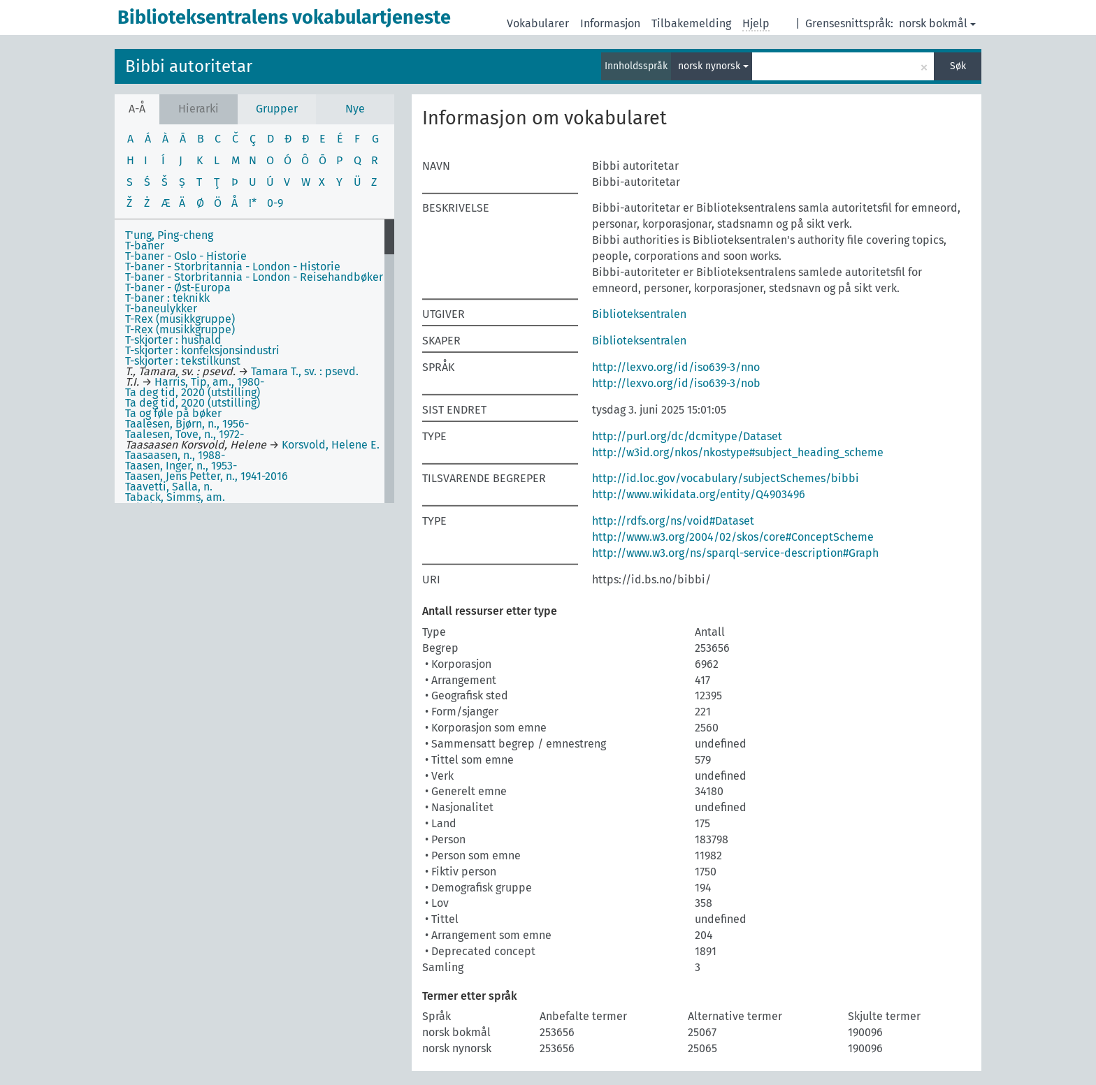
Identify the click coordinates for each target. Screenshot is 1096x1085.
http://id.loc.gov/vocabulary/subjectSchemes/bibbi (725, 478)
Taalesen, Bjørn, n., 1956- (187, 423)
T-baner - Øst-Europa (178, 287)
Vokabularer (538, 23)
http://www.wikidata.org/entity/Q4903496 (698, 494)
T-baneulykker (161, 308)
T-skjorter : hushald (173, 340)
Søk (958, 66)
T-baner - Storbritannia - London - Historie (232, 266)
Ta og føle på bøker (173, 413)
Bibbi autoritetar (188, 66)
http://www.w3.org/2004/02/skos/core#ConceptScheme (733, 537)
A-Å (137, 108)
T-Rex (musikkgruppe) (180, 319)
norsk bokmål (937, 23)
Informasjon (610, 23)
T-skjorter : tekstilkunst (182, 360)
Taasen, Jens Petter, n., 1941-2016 (206, 476)
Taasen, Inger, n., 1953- (181, 465)
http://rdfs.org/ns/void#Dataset (673, 520)
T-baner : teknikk (167, 298)
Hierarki (198, 108)
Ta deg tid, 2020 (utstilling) (192, 392)
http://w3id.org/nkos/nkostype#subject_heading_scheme (738, 452)
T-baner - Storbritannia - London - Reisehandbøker (254, 277)
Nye (355, 108)
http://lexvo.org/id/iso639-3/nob (676, 383)
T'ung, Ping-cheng (169, 235)
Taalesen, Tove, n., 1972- (184, 434)
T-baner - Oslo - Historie (186, 256)
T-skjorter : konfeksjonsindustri (202, 350)
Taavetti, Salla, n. (168, 486)
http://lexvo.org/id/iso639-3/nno (676, 367)
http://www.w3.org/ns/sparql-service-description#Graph (735, 553)
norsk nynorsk (713, 66)
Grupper (277, 108)
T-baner (144, 245)
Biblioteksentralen (639, 314)
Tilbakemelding (691, 23)
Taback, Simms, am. (175, 497)
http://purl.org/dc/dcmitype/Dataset (687, 436)
